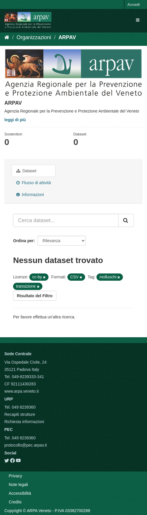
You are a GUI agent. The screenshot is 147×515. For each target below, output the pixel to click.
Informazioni (30, 194)
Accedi (133, 4)
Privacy (15, 476)
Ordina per (23, 240)
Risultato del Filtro (35, 295)
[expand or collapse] (138, 20)
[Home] (6, 37)
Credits (15, 502)
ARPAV (67, 37)
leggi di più (15, 119)
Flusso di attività (33, 182)
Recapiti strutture (19, 414)
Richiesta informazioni (24, 421)
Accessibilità (20, 493)
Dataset (26, 170)
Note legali (18, 484)
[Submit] (126, 220)
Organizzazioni (34, 37)
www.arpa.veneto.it (21, 391)
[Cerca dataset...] (66, 220)
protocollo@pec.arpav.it (25, 445)
